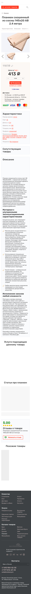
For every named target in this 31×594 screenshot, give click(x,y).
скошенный (12, 131)
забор (8, 137)
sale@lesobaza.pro (7, 572)
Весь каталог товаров (21, 536)
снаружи (19, 137)
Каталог (11, 7)
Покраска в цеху (7, 510)
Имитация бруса (22, 529)
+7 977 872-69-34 (9, 570)
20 (12, 128)
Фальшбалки (21, 516)
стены (24, 137)
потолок (12, 137)
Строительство (22, 514)
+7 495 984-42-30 (9, 568)
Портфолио (20, 499)
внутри (21, 135)
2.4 (10, 122)
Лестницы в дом (7, 516)
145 (12, 125)
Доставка (16, 89)
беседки (14, 134)
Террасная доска (22, 533)
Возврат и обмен (7, 503)
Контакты (20, 503)
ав (7, 120)
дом (4, 137)
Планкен (4, 533)
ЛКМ (18, 531)
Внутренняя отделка (21, 511)
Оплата (19, 501)
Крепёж (4, 531)
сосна (15, 117)
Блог (3, 499)
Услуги (19, 496)
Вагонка (19, 527)
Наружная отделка (8, 514)
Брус (3, 527)
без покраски (14, 141)
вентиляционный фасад (10, 135)
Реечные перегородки (6, 519)
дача (25, 135)
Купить (15, 86)
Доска (4, 529)
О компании (5, 496)
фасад (5, 139)
